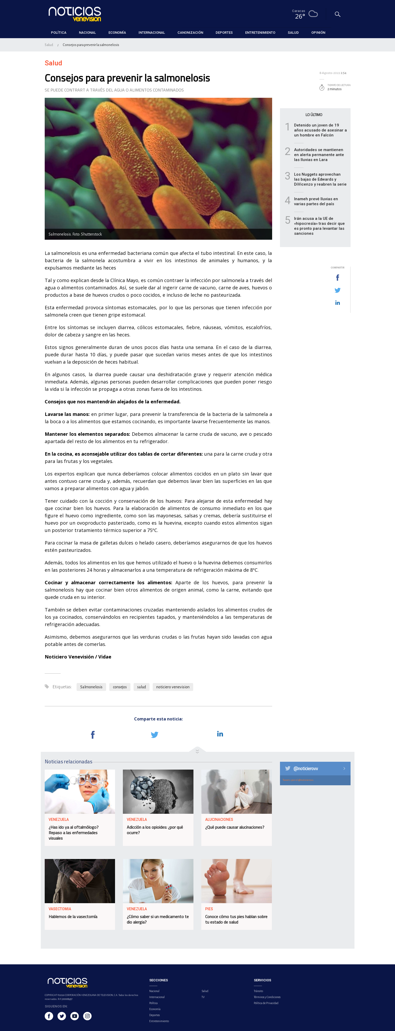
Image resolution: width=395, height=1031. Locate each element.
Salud (49, 45)
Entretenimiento (159, 1021)
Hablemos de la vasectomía (73, 916)
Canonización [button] (190, 33)
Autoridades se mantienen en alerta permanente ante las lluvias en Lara (319, 154)
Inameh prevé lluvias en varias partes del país (316, 201)
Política (153, 1003)
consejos (120, 687)
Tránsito (258, 991)
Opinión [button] (318, 33)
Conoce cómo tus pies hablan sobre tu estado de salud (236, 919)
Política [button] (58, 33)
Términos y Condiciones (267, 997)
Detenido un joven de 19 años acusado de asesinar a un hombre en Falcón (320, 130)
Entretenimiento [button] (260, 33)
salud (141, 687)
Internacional (157, 997)
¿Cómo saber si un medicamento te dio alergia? (158, 919)
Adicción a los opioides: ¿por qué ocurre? (155, 830)
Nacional (154, 991)
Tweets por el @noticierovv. (298, 779)
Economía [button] (117, 33)
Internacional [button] (152, 33)
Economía (155, 1009)
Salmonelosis (91, 687)
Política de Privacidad (266, 1003)
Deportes (154, 1015)
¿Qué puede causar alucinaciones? (234, 827)
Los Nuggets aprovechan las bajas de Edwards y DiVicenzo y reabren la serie (320, 179)
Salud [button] (293, 33)
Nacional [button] (87, 33)
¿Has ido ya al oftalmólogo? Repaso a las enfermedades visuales (74, 832)
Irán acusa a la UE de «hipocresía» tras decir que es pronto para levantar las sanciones (319, 226)
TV (203, 997)
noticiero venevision (173, 687)
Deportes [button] (224, 33)
